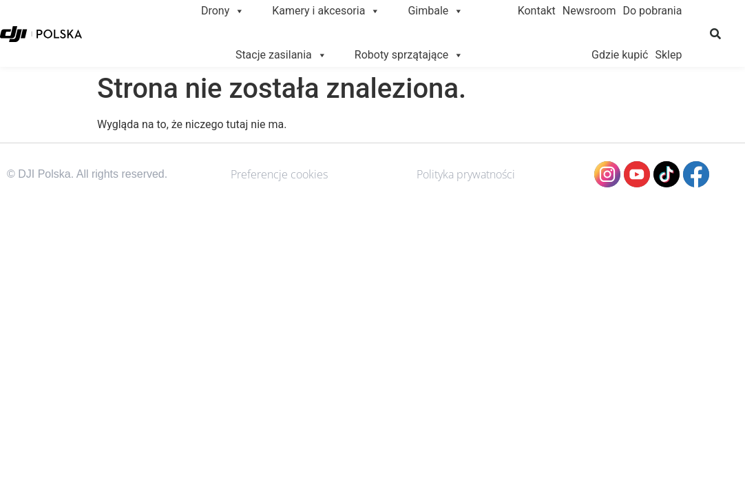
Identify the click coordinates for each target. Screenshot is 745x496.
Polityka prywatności (466, 174)
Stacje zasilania (281, 55)
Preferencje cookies (279, 174)
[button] (715, 34)
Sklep (668, 54)
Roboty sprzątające (409, 55)
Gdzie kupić (619, 54)
